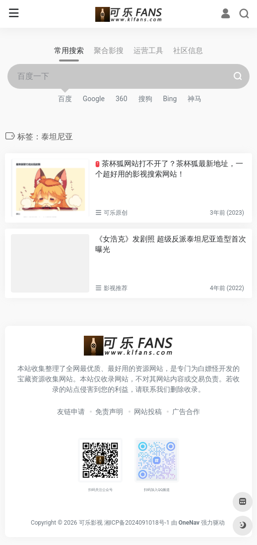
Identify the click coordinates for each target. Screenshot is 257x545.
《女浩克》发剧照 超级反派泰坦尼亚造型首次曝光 (170, 244)
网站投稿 (148, 412)
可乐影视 (91, 522)
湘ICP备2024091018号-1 (137, 522)
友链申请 (71, 412)
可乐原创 (116, 212)
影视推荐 (116, 288)
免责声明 (109, 412)
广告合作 (186, 412)
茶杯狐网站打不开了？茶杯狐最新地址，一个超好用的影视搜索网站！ (169, 169)
